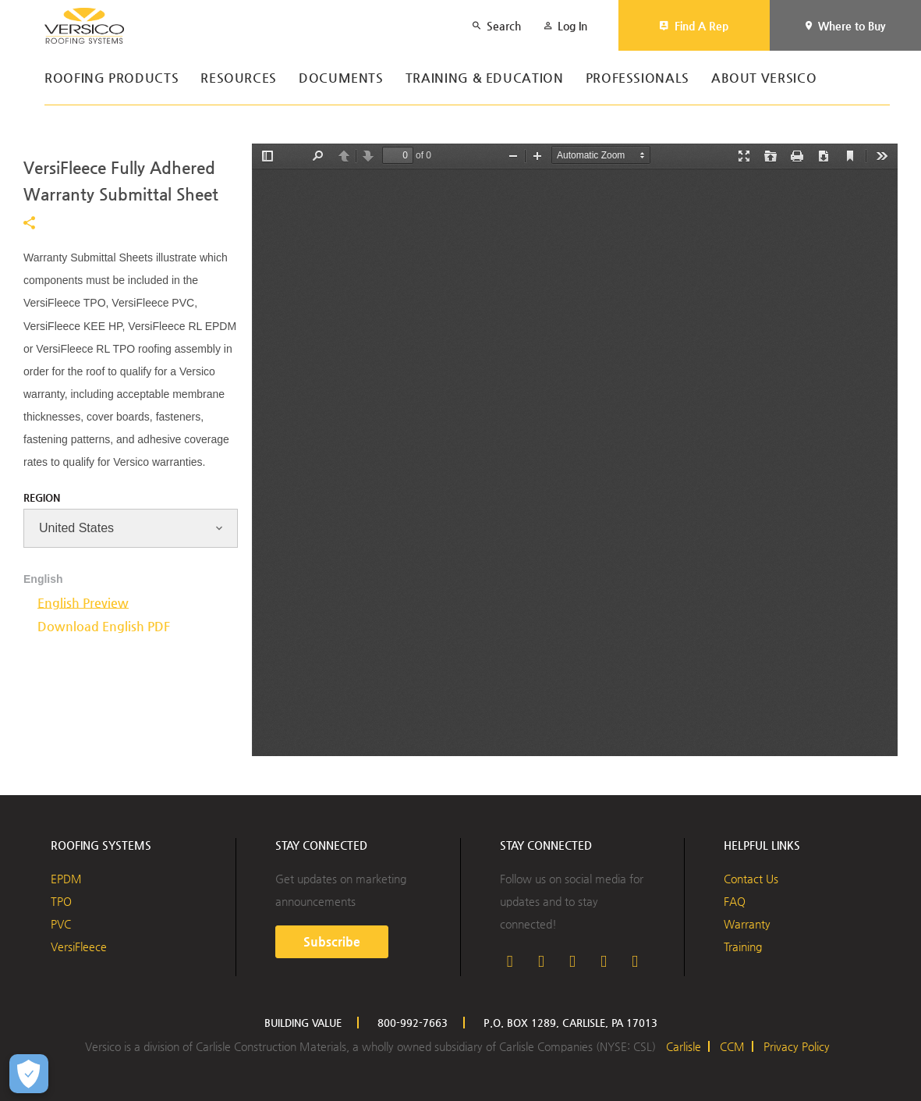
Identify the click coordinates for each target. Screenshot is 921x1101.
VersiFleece (79, 946)
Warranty (747, 924)
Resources (238, 78)
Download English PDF (103, 626)
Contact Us (751, 878)
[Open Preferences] (28, 1073)
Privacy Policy (796, 1046)
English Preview (83, 602)
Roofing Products (111, 78)
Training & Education (485, 78)
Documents (341, 78)
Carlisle (683, 1046)
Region (41, 497)
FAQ (735, 901)
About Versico (764, 78)
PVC (61, 924)
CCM (732, 1046)
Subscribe (331, 941)
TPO (61, 901)
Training (743, 946)
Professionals (637, 78)
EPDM (66, 878)
